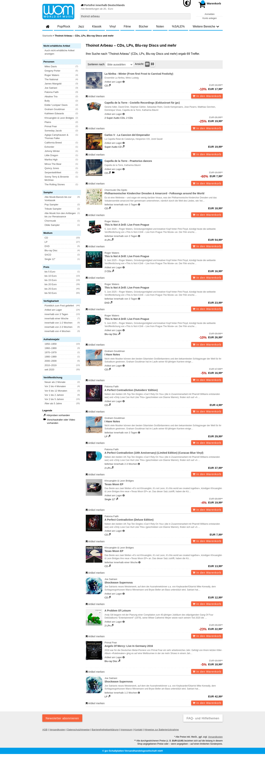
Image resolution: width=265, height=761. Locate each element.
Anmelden (210, 14)
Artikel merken (95, 96)
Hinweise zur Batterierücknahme (161, 729)
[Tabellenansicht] (147, 64)
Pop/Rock (63, 26)
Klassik (97, 26)
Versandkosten (57, 729)
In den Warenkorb (207, 96)
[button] (63, 52)
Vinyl (112, 26)
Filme (127, 26)
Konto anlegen (209, 18)
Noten (160, 26)
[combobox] (135, 16)
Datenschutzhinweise (78, 729)
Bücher (143, 26)
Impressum (126, 729)
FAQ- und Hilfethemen (203, 718)
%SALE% (178, 26)
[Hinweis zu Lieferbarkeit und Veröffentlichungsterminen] (124, 82)
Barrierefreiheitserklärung (105, 729)
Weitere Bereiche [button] (206, 26)
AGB (44, 729)
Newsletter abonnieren (62, 718)
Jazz (81, 26)
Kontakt (138, 729)
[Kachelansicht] (153, 64)
